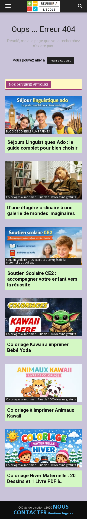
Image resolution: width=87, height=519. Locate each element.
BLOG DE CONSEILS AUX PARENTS (28, 131)
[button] (80, 6)
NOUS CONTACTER (41, 509)
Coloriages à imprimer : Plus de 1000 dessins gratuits (41, 197)
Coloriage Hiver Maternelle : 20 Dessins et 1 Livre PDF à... (41, 478)
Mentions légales (60, 513)
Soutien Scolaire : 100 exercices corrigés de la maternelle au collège (36, 261)
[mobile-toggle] (7, 6)
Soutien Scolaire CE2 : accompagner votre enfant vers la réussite (42, 279)
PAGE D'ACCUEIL (61, 60)
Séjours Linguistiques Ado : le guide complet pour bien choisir (42, 145)
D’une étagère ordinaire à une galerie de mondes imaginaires (41, 210)
